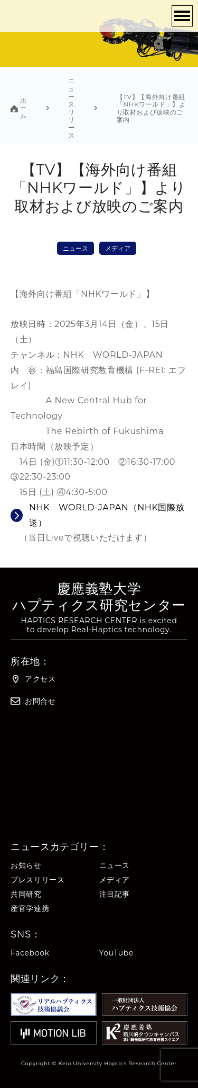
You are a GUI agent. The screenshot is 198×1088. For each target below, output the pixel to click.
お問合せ (33, 701)
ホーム (23, 108)
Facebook (30, 953)
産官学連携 (30, 908)
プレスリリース (37, 879)
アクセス (33, 678)
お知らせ (26, 865)
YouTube (116, 953)
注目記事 (114, 894)
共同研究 (26, 894)
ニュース (75, 248)
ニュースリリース (71, 108)
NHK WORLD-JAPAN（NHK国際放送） (106, 515)
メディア (117, 248)
